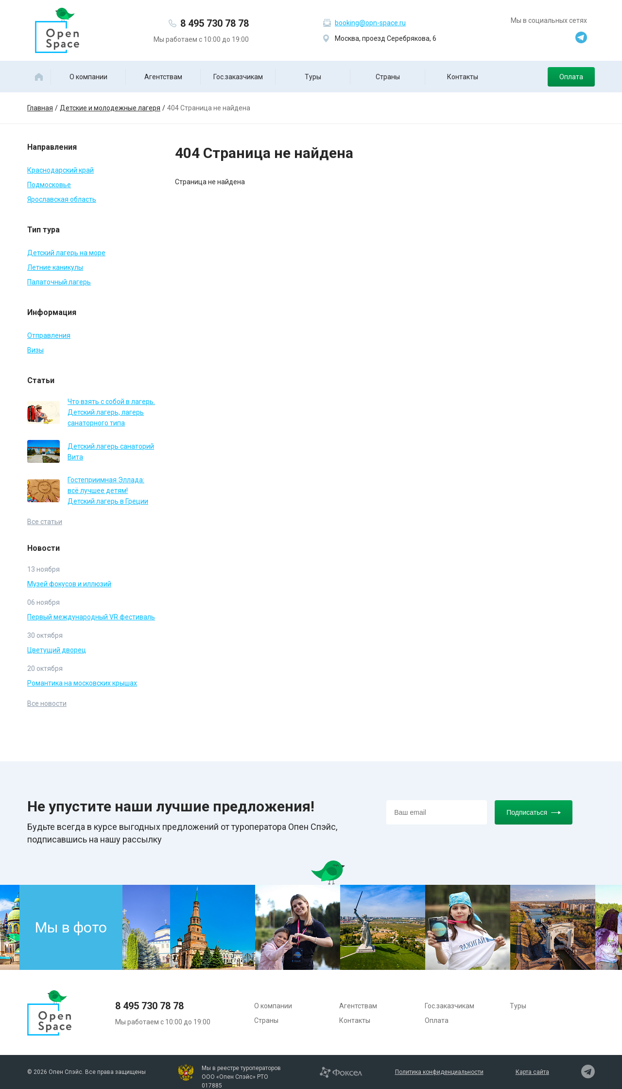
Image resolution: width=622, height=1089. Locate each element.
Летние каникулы (55, 267)
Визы (35, 350)
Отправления (48, 335)
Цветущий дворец (56, 650)
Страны (388, 77)
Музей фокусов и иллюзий (69, 584)
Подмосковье (49, 185)
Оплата (571, 77)
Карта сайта (532, 1072)
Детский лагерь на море (66, 253)
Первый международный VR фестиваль (91, 617)
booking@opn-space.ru (370, 22)
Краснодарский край (60, 170)
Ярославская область (61, 199)
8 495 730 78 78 (214, 23)
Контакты (462, 77)
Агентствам (163, 77)
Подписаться (533, 812)
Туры (313, 77)
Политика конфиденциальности (439, 1072)
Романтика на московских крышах (82, 683)
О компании (88, 77)
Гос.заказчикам (238, 77)
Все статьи (44, 521)
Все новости (47, 703)
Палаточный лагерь (59, 282)
